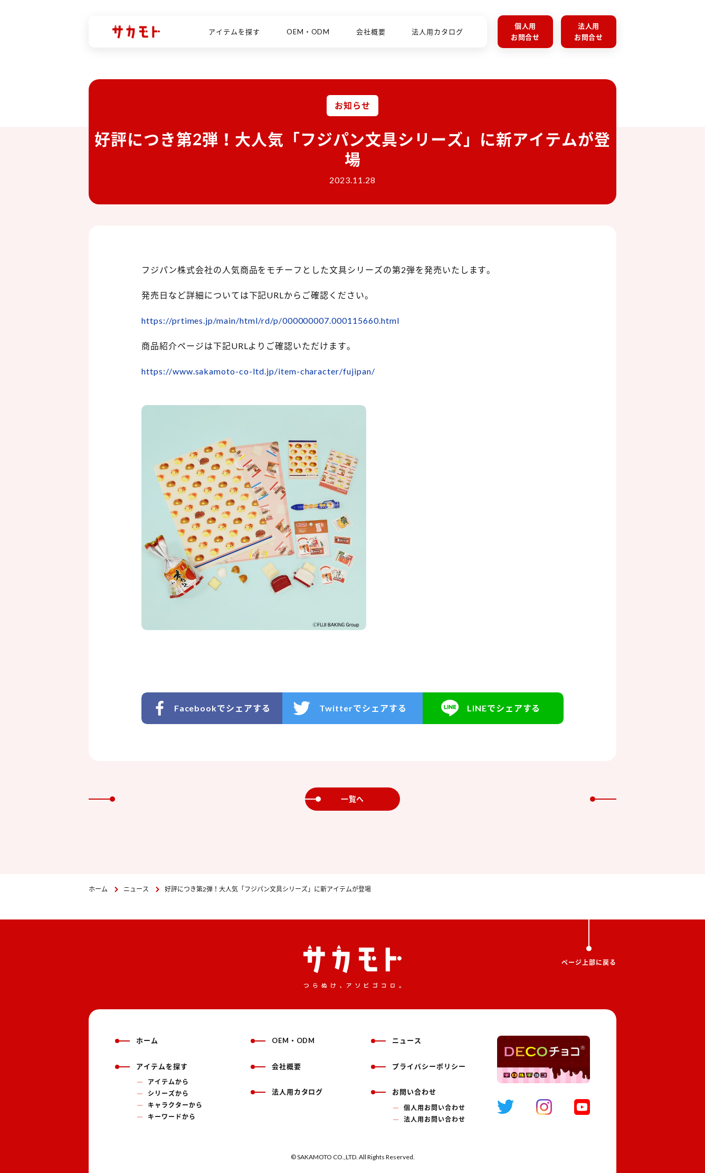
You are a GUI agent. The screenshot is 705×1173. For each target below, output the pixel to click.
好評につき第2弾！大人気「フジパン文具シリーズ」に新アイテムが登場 (268, 889)
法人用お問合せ (589, 31)
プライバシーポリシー (418, 1066)
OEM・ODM (308, 26)
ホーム (98, 889)
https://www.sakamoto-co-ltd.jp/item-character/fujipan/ (258, 371)
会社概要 (371, 26)
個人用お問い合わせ (434, 1108)
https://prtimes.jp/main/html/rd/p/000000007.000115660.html (270, 320)
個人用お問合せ (525, 31)
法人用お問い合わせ (434, 1119)
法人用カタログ (437, 26)
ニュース (136, 889)
